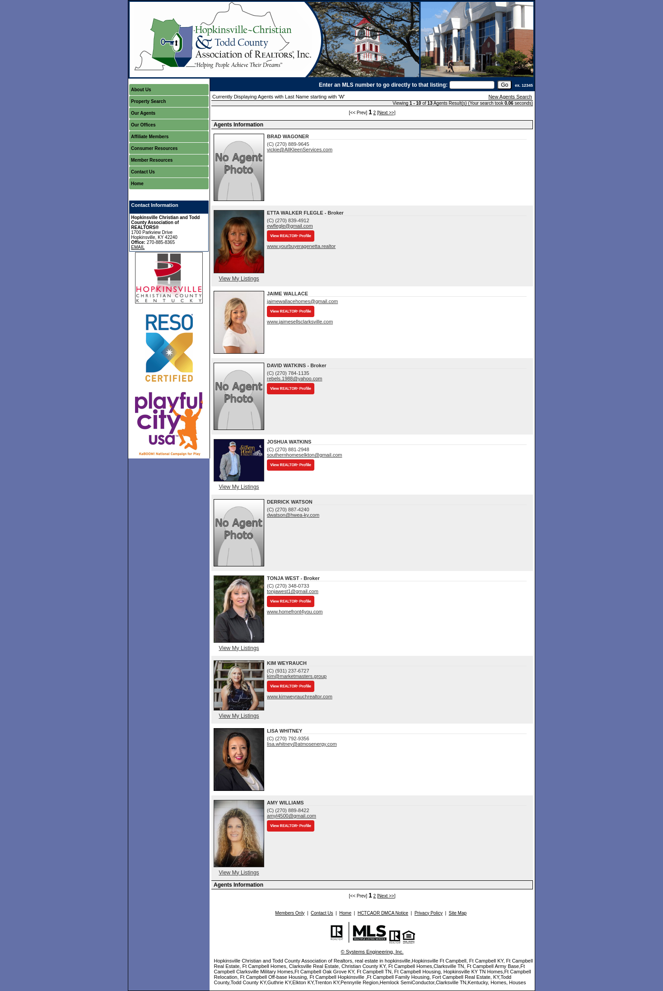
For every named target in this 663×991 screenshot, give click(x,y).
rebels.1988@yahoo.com (294, 378)
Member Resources (152, 160)
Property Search (148, 101)
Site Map (458, 913)
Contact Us (143, 171)
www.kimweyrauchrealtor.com (299, 696)
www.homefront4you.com (295, 611)
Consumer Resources (154, 148)
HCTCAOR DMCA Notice (383, 913)
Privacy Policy (429, 913)
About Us (141, 89)
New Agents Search (510, 96)
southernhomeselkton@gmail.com (304, 455)
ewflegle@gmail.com (290, 226)
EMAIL (138, 247)
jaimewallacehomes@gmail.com (302, 301)
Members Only (289, 913)
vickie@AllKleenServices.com (299, 149)
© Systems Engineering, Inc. (372, 951)
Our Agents (143, 113)
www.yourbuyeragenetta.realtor (301, 246)
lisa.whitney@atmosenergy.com (302, 744)
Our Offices (143, 124)
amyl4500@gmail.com (291, 815)
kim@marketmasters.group (297, 676)
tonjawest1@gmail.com (292, 591)
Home (137, 183)
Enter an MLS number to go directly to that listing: (383, 85)
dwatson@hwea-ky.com (293, 515)
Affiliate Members (149, 136)
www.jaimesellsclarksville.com (300, 321)
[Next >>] (386, 112)
